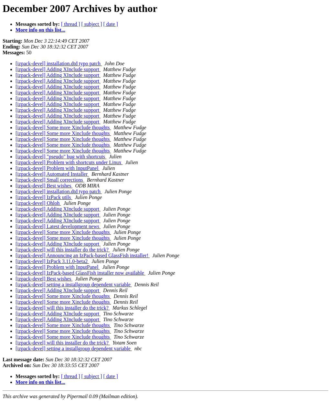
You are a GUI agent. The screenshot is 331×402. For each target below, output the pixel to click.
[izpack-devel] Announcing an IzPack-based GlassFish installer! (83, 255)
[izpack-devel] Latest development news (58, 226)
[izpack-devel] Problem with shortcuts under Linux (69, 162)
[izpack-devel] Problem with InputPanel (58, 168)
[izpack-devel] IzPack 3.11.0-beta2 (52, 261)
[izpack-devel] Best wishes (44, 185)
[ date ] (110, 24)
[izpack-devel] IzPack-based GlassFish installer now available (80, 273)
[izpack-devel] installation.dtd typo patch (59, 63)
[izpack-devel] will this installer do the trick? (63, 249)
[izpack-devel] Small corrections (50, 180)
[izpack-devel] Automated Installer (52, 174)
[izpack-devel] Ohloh (38, 203)
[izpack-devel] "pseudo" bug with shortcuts (61, 156)
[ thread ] (70, 24)
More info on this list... (40, 30)
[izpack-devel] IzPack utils (44, 197)
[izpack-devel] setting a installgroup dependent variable (74, 284)
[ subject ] (91, 24)
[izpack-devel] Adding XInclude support (58, 69)
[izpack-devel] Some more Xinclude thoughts (63, 127)
